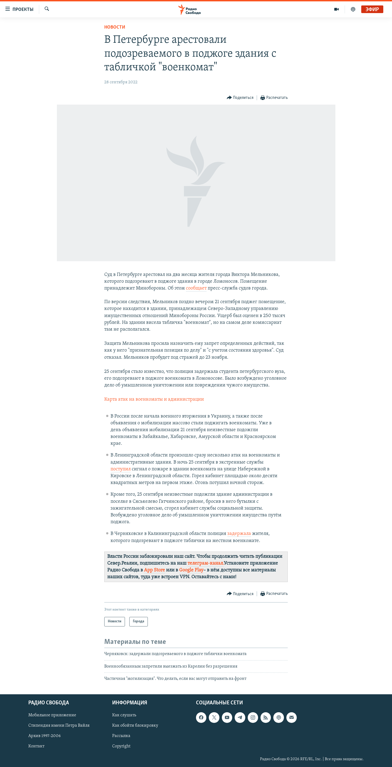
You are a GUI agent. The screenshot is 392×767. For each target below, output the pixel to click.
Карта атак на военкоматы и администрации (154, 399)
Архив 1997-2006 (44, 736)
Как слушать (124, 715)
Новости (114, 27)
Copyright (121, 746)
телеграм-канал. (206, 563)
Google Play (191, 570)
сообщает (196, 288)
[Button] (240, 98)
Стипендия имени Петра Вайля (59, 725)
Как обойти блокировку (135, 725)
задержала (239, 533)
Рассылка (121, 736)
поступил (121, 469)
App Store (154, 570)
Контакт (36, 746)
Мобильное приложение (52, 715)
